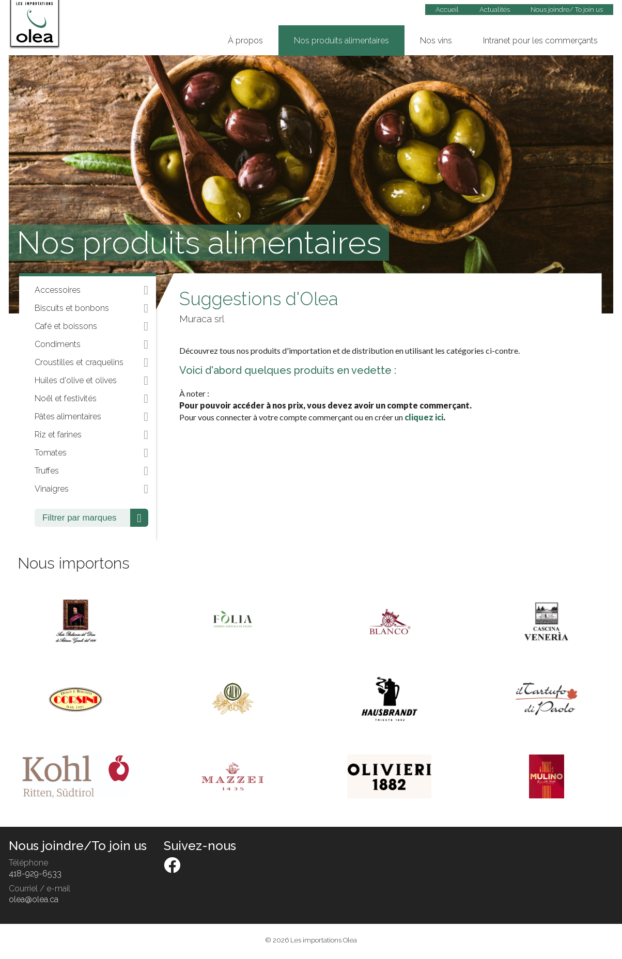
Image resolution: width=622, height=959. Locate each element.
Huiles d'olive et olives (91, 380)
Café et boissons (91, 326)
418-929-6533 (35, 873)
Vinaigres (91, 489)
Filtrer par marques (95, 518)
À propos (245, 40)
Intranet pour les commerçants (540, 40)
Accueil (447, 9)
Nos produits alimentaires (341, 40)
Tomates (91, 453)
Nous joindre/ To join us (567, 9)
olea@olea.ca (33, 899)
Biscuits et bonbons (91, 308)
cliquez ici (424, 417)
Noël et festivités (91, 398)
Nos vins (436, 40)
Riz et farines (91, 435)
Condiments (91, 344)
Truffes (91, 471)
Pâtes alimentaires (91, 417)
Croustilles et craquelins (91, 362)
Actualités (494, 9)
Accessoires (91, 290)
